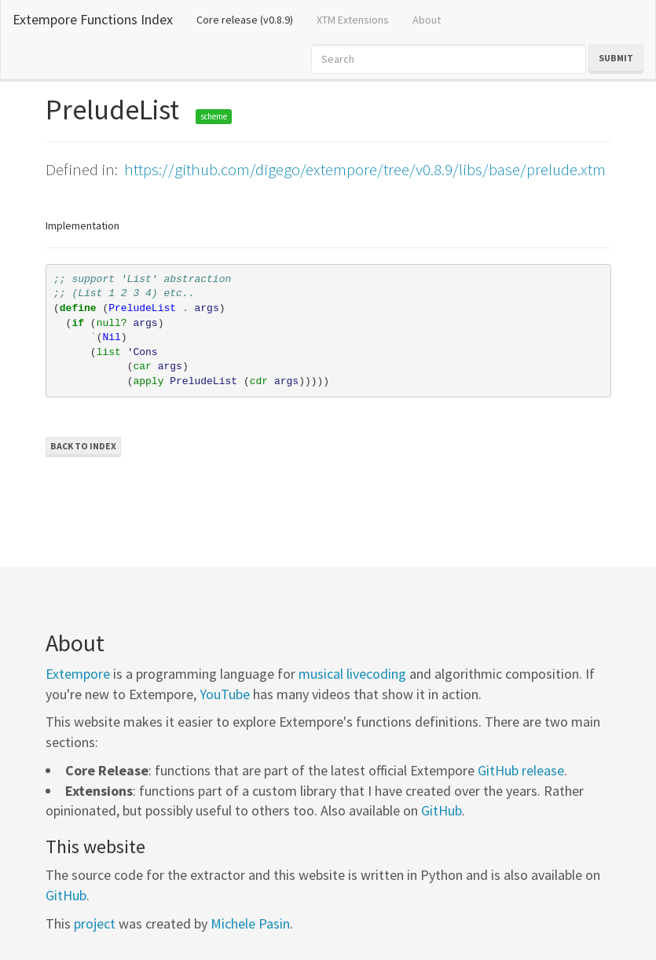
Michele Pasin (250, 923)
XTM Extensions (353, 20)
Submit (616, 58)
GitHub (441, 810)
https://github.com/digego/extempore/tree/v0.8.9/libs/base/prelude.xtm (365, 169)
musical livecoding (352, 674)
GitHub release (521, 770)
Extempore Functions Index (93, 19)
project (94, 923)
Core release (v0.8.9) (250, 19)
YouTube (225, 694)
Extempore (78, 674)
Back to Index (83, 446)
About (426, 20)
